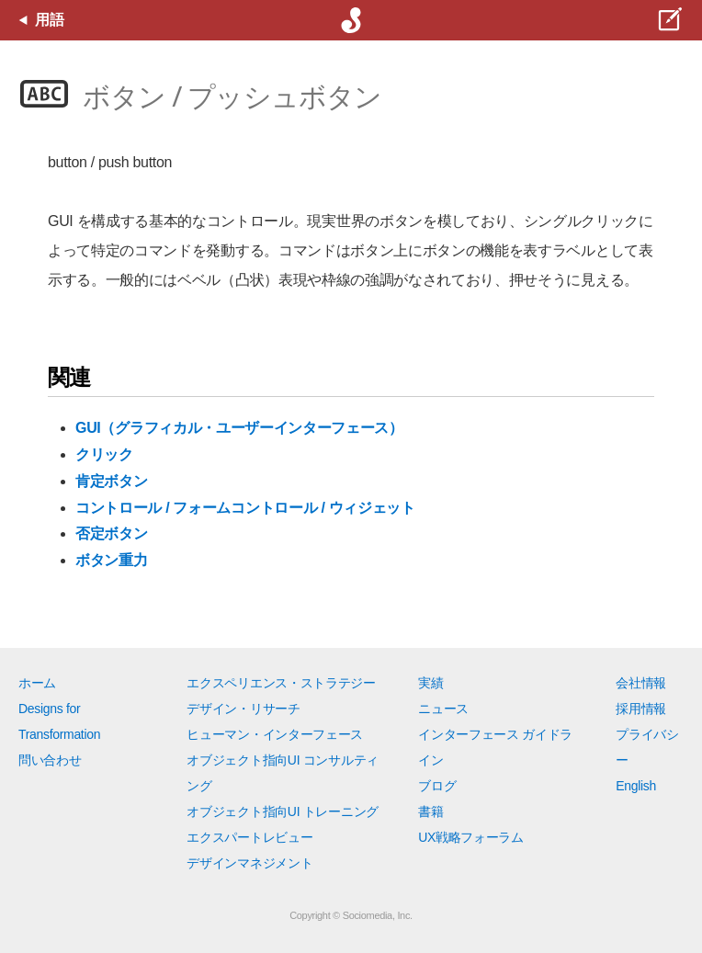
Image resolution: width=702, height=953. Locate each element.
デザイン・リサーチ (243, 708)
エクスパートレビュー (249, 837)
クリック (104, 454)
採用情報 (641, 708)
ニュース (443, 708)
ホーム (37, 682)
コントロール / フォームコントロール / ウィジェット (245, 508)
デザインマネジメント (249, 863)
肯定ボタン (111, 481)
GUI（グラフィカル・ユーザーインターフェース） (239, 428)
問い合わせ (49, 760)
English (636, 785)
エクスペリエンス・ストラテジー (281, 682)
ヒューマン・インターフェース (275, 734)
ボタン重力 (111, 560)
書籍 (430, 811)
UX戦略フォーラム (471, 837)
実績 (430, 682)
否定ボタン (111, 533)
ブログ (437, 785)
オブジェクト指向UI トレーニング (282, 811)
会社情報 (641, 682)
